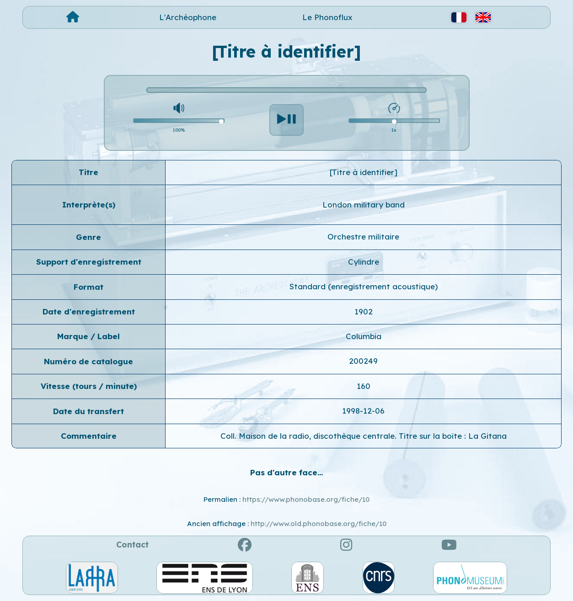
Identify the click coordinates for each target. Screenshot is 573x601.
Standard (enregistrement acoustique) (363, 286)
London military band (363, 204)
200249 (363, 361)
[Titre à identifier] (363, 172)
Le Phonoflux (327, 17)
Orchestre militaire (363, 236)
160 (363, 386)
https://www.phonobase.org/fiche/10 (306, 499)
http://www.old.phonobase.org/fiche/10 (318, 523)
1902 (363, 311)
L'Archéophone (187, 17)
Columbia (363, 336)
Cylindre (363, 261)
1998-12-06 (363, 410)
